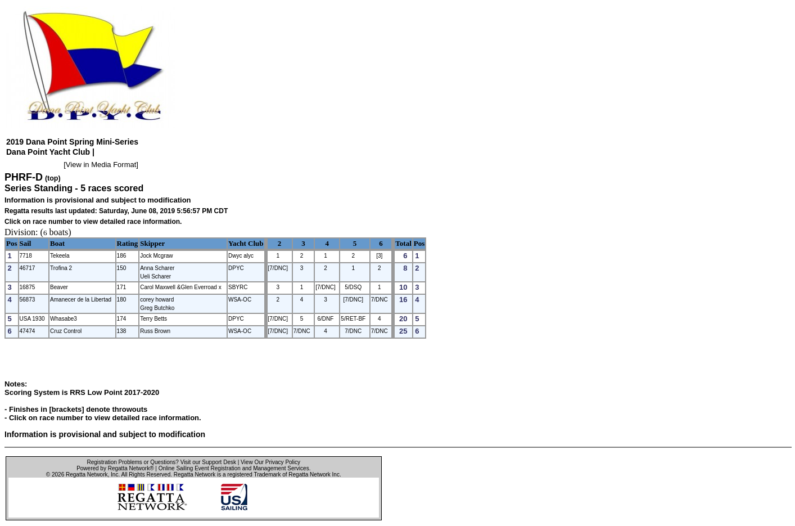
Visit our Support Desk (208, 462)
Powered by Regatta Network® (114, 468)
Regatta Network (86, 474)
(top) (53, 178)
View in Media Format (101, 164)
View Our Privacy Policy (270, 462)
